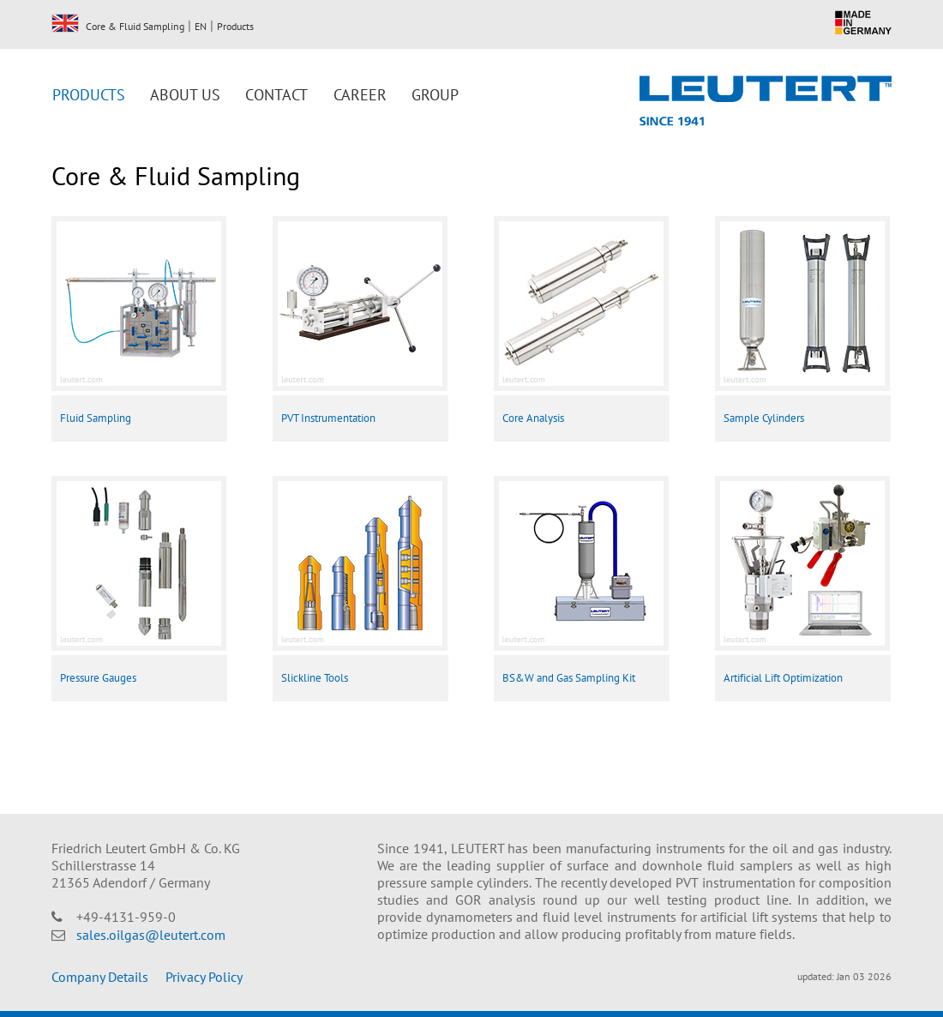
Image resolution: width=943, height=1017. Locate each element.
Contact (276, 95)
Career (360, 95)
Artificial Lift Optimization (783, 678)
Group (435, 95)
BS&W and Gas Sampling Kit (568, 678)
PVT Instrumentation (328, 418)
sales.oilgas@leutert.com (150, 934)
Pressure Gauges (98, 678)
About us (185, 95)
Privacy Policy (204, 976)
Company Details (99, 976)
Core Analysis (533, 418)
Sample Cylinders (764, 418)
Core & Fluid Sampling (135, 26)
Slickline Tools (314, 678)
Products (235, 26)
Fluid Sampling (95, 418)
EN (65, 23)
